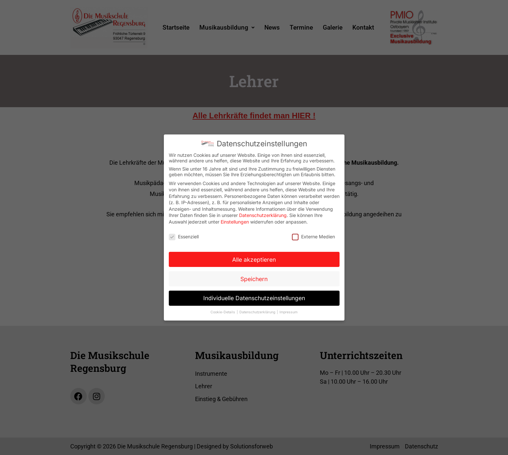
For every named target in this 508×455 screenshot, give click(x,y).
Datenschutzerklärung (263, 214)
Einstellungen (235, 220)
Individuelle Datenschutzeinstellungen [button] (254, 296)
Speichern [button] (254, 277)
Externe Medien (313, 235)
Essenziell (184, 235)
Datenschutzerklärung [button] (257, 311)
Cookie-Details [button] (223, 311)
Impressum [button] (288, 311)
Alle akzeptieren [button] (254, 257)
